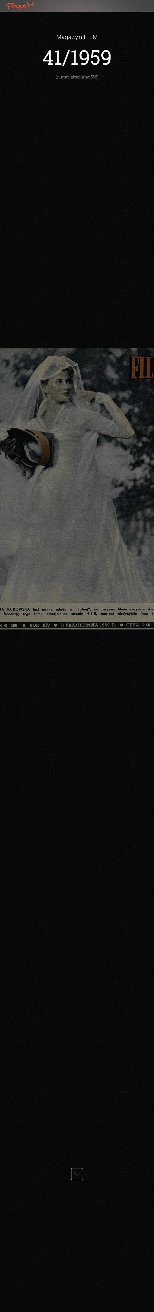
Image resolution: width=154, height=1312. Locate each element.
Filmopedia (24, 6)
